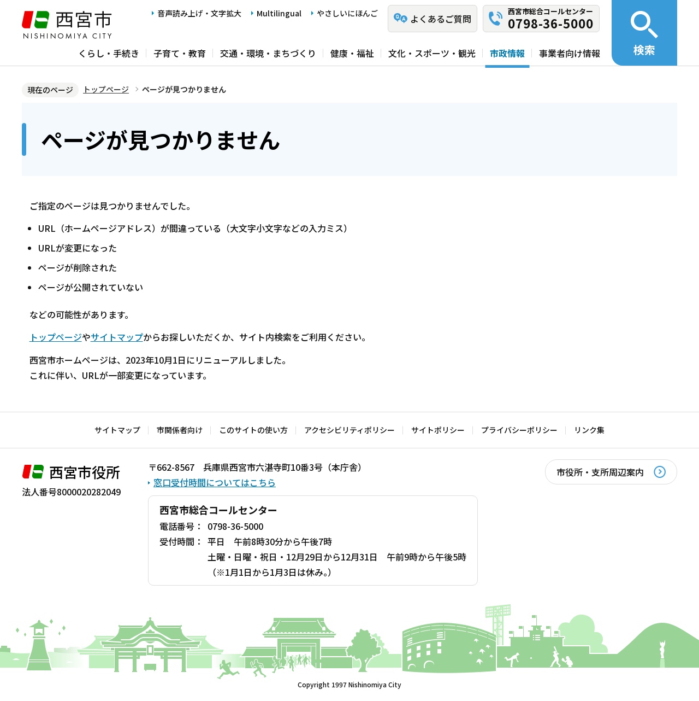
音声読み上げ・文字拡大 (199, 13)
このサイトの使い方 (253, 429)
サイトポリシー (438, 429)
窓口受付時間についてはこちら (214, 482)
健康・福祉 (352, 53)
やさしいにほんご (347, 13)
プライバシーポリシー (519, 429)
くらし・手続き (108, 53)
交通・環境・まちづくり (268, 53)
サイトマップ (117, 336)
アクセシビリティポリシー (349, 429)
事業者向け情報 (569, 53)
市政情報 (507, 53)
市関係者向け (180, 429)
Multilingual (279, 13)
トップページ (106, 89)
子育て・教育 (179, 53)
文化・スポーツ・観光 (432, 53)
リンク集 (589, 429)
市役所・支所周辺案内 (600, 471)
